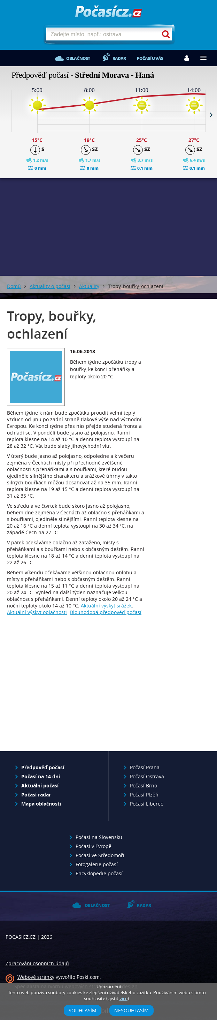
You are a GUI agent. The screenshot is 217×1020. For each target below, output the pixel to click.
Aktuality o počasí (50, 286)
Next (211, 115)
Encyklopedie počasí (99, 873)
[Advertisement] (76, 692)
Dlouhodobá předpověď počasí (105, 612)
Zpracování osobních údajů (37, 963)
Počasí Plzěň (144, 794)
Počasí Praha (145, 767)
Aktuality (89, 286)
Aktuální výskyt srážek (106, 605)
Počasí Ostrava (147, 776)
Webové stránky (35, 977)
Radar (119, 58)
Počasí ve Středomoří (100, 855)
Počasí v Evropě (93, 846)
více (123, 999)
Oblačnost (78, 58)
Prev (6, 115)
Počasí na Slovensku (99, 837)
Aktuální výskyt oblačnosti (37, 612)
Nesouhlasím (131, 1010)
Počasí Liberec (146, 803)
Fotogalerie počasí (97, 864)
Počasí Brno (143, 785)
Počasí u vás (150, 58)
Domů (14, 286)
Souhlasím (82, 1010)
